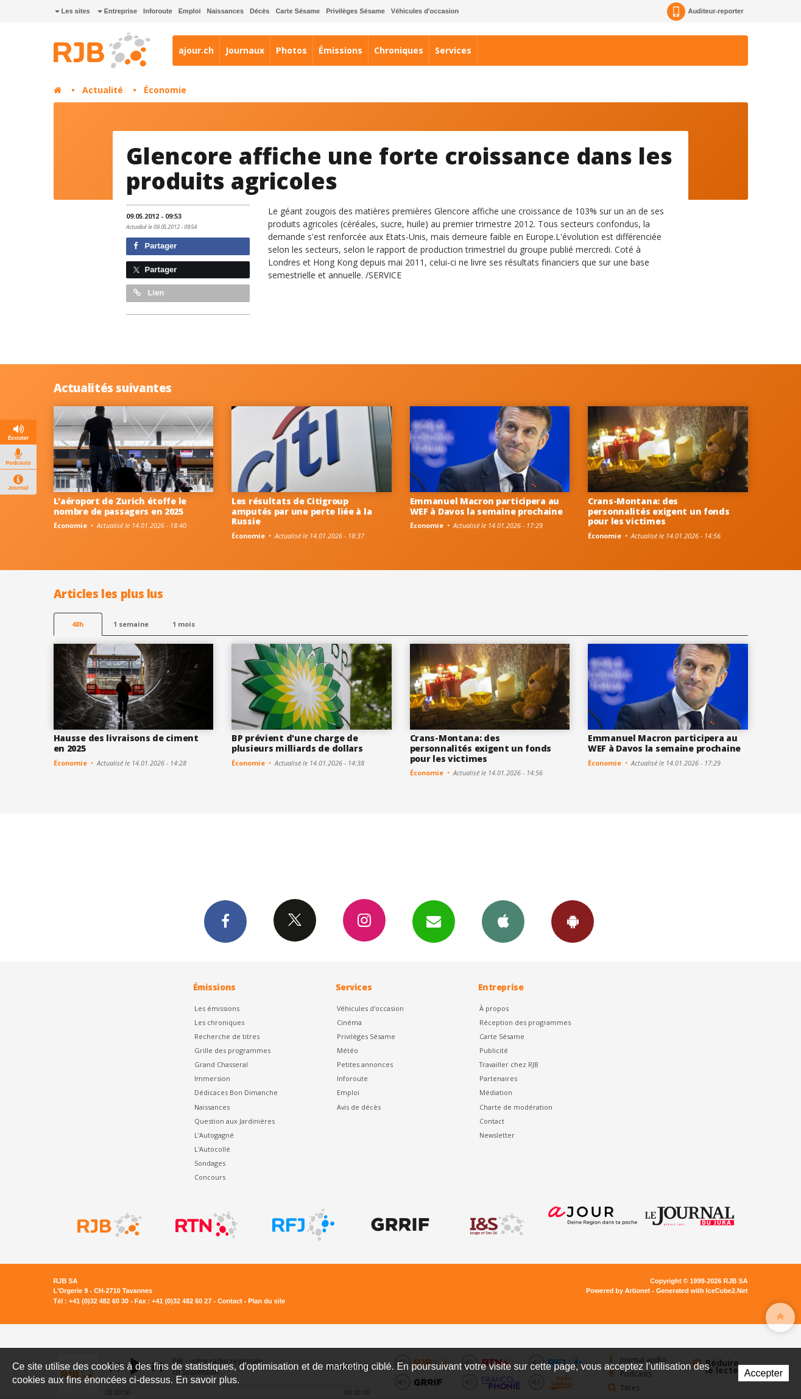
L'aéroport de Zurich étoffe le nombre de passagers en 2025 (120, 506)
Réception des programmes (525, 1022)
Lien (148, 292)
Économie (165, 90)
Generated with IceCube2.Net (701, 1290)
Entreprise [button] (117, 11)
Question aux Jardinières (234, 1121)
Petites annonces (365, 1064)
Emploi (189, 11)
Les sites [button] (72, 11)
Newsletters (433, 921)
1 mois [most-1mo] (183, 624)
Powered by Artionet (618, 1290)
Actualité (102, 90)
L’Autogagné (214, 1135)
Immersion (212, 1078)
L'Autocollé (212, 1149)
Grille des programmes (232, 1050)
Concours (209, 1177)
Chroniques (398, 50)
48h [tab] (77, 624)
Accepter (763, 1373)
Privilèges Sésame (355, 11)
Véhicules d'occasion (425, 11)
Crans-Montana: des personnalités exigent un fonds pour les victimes (659, 511)
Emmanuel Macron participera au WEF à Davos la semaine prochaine (486, 506)
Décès (259, 11)
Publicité (493, 1050)
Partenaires (498, 1078)
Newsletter (497, 1135)
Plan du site (266, 1301)
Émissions (340, 50)
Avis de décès (359, 1107)
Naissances (225, 11)
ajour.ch (196, 50)
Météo (347, 1050)
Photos (291, 50)
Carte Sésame (297, 11)
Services (453, 50)
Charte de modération (515, 1107)
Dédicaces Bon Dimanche (236, 1092)
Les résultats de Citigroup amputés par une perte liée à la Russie (301, 511)
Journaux (244, 50)
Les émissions (216, 1008)
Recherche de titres (226, 1036)
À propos (494, 1008)
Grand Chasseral (221, 1064)
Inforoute (157, 11)
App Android (572, 921)
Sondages (209, 1163)
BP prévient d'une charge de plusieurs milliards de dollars (297, 743)
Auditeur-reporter (705, 11)
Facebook (225, 921)
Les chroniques (219, 1022)
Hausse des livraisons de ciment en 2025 (126, 743)
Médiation (495, 1092)
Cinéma (349, 1022)
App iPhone (503, 921)
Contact (491, 1121)
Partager (155, 245)
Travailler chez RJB (508, 1064)
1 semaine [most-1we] (131, 624)
